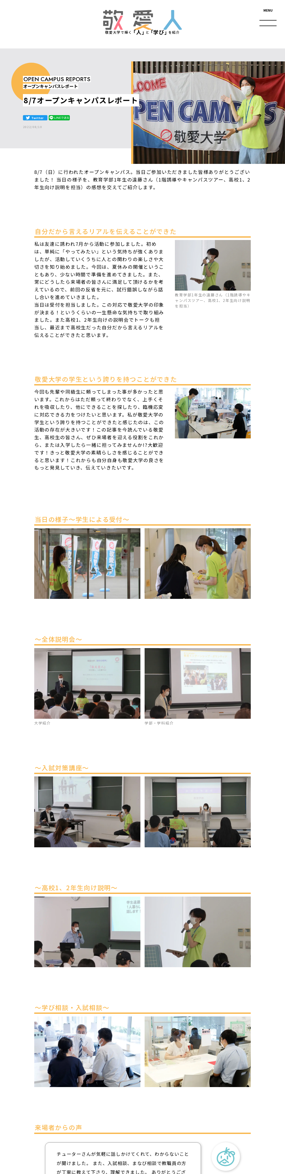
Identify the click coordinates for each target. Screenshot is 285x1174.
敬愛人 (143, 20)
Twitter (37, 118)
